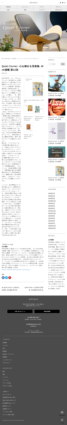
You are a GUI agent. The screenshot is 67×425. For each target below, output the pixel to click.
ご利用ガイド (6, 391)
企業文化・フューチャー (8, 354)
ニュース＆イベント (7, 359)
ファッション (6, 380)
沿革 (4, 348)
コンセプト (5, 345)
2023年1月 (51, 203)
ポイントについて (7, 394)
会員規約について (7, 408)
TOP (3, 58)
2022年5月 (51, 206)
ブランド (42, 6)
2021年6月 (51, 218)
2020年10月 (52, 228)
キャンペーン (25, 6)
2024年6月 (51, 198)
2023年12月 (52, 201)
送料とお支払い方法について (9, 400)
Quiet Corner (8, 58)
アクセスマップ (6, 362)
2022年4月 (51, 208)
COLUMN (14, 58)
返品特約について (7, 406)
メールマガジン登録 (7, 411)
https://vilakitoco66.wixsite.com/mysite (16, 269)
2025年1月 (51, 196)
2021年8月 (51, 215)
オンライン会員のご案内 (8, 414)
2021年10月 (52, 213)
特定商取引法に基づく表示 (9, 397)
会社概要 (5, 342)
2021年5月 (51, 220)
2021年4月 (51, 223)
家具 (8, 9)
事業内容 (5, 351)
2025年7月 (51, 193)
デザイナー (58, 6)
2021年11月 (52, 210)
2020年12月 (52, 225)
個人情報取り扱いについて (9, 403)
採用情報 (5, 357)
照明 (25, 9)
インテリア (42, 9)
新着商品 (8, 6)
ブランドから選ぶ (7, 383)
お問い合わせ (58, 9)
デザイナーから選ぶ (7, 385)
